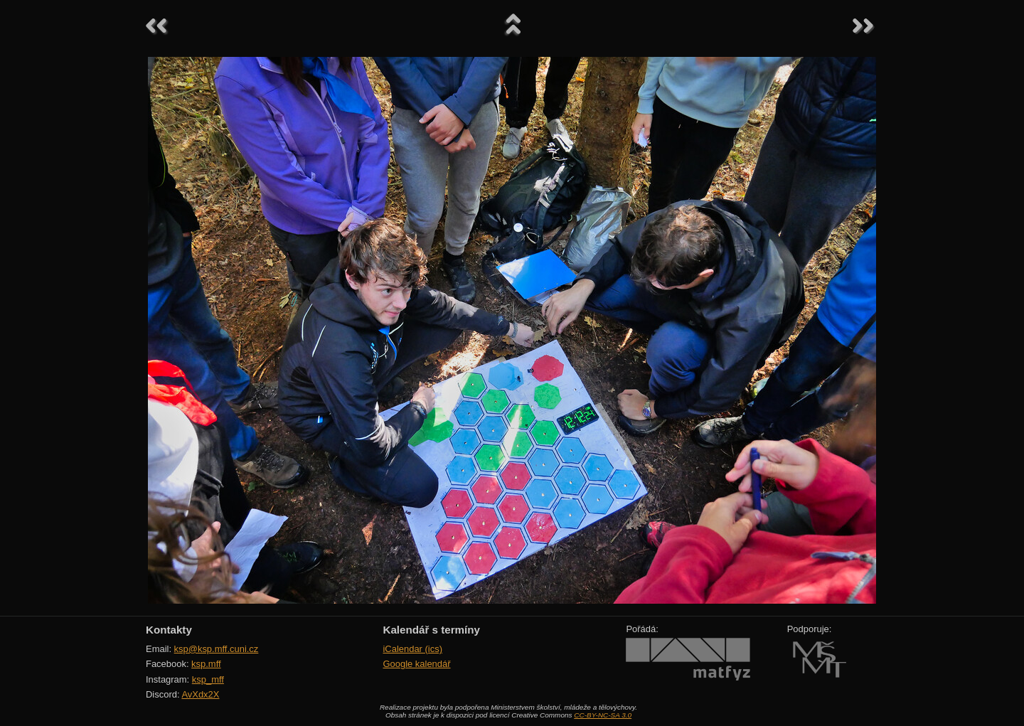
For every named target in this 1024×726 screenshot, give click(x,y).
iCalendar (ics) (412, 649)
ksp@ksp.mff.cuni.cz (216, 649)
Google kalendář (416, 663)
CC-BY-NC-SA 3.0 (602, 715)
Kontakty (169, 630)
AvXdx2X (200, 694)
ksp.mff (206, 663)
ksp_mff (208, 679)
